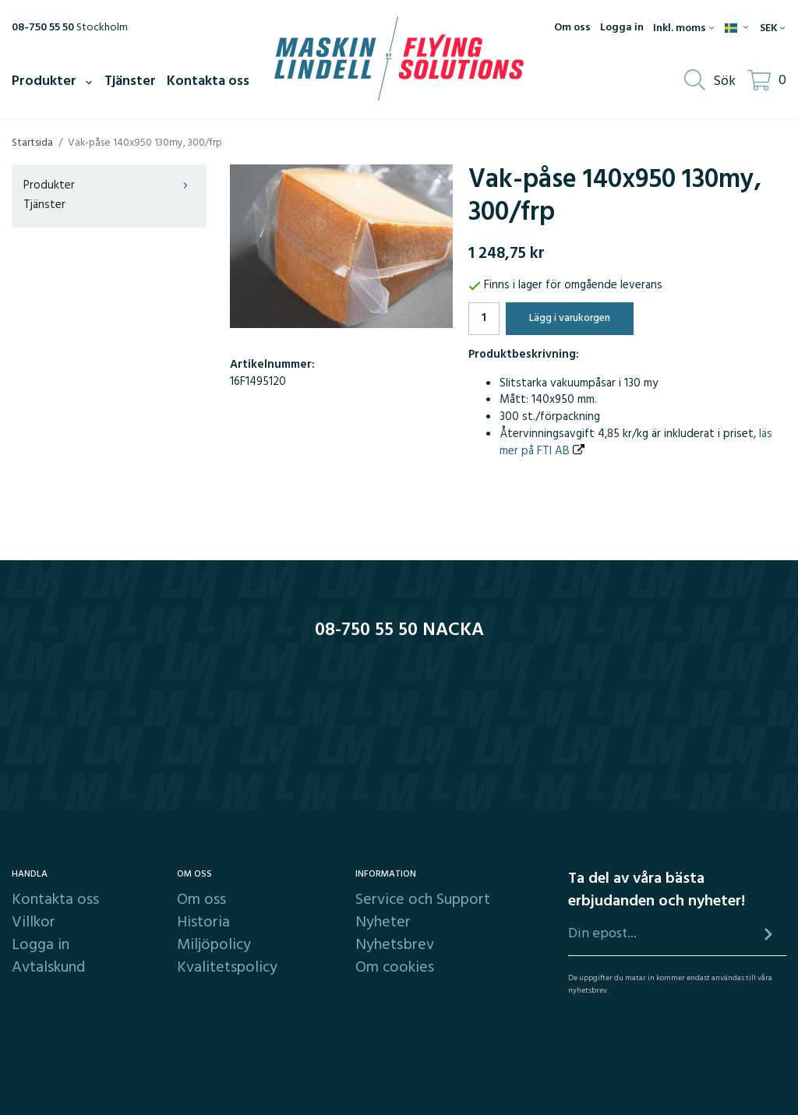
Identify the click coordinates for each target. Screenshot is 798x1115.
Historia (203, 922)
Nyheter (383, 922)
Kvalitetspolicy (227, 967)
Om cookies (394, 967)
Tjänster (130, 81)
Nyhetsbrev (394, 945)
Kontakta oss (208, 81)
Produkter (53, 81)
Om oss (572, 28)
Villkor (33, 922)
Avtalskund (48, 967)
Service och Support (422, 899)
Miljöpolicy (214, 945)
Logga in (622, 28)
